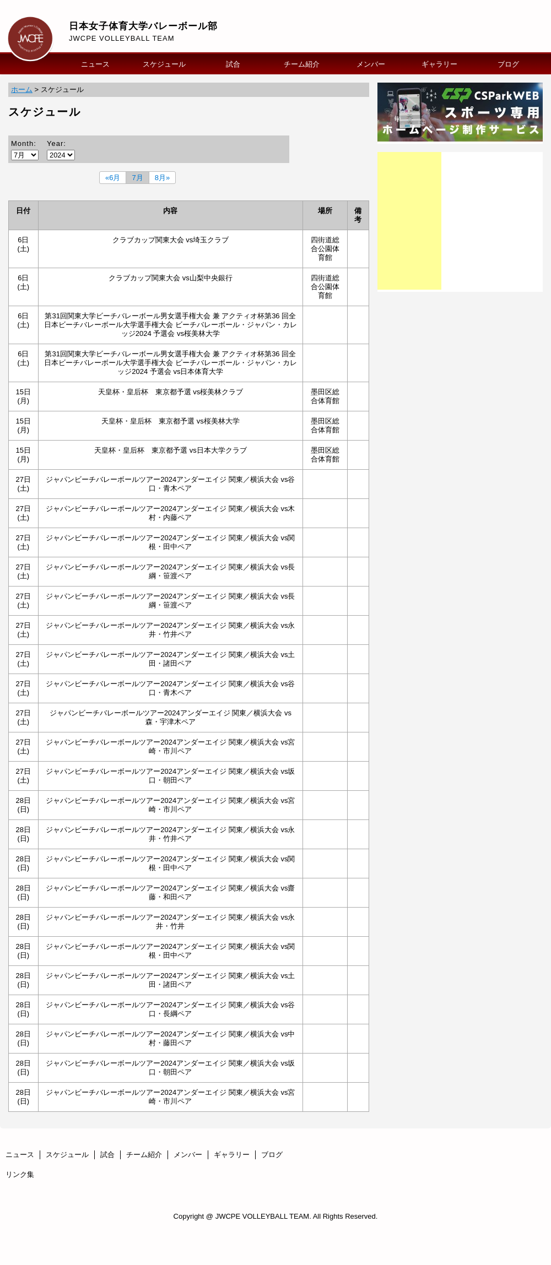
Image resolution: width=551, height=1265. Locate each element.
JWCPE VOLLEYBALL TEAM (122, 38)
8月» (162, 177)
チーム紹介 (302, 64)
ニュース (95, 64)
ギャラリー (439, 64)
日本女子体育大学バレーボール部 (143, 26)
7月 (137, 177)
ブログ (508, 64)
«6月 (112, 177)
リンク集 (20, 1174)
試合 (233, 64)
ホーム (22, 89)
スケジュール (164, 64)
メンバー (370, 64)
